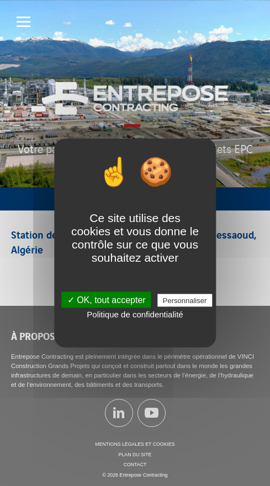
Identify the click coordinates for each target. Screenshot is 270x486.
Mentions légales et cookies (134, 444)
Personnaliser (185, 300)
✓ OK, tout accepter (106, 300)
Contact (135, 464)
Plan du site (135, 454)
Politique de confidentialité (135, 314)
